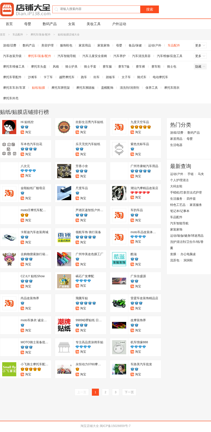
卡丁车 (48, 77)
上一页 (81, 392)
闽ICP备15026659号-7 (115, 426)
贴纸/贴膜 (38, 87)
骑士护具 (71, 66)
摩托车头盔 (38, 66)
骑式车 (141, 77)
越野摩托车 (67, 77)
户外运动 (119, 24)
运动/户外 (154, 45)
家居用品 (85, 45)
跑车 (84, 77)
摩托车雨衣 (172, 87)
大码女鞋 (176, 186)
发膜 (173, 254)
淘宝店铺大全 (89, 426)
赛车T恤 (123, 66)
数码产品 (50, 24)
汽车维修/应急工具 (169, 56)
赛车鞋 (156, 66)
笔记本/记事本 (179, 211)
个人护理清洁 (179, 180)
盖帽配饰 (107, 87)
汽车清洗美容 (141, 56)
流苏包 (174, 260)
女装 (71, 24)
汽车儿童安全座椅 (94, 56)
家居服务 (196, 205)
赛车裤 (140, 66)
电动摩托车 (160, 77)
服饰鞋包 (66, 45)
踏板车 (110, 77)
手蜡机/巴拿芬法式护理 (186, 192)
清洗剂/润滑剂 (129, 87)
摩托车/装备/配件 (41, 34)
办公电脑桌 (188, 254)
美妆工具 (94, 24)
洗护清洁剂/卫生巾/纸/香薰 (187, 245)
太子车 (126, 77)
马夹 (201, 174)
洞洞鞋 (188, 260)
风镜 (56, 66)
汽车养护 (119, 56)
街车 (96, 77)
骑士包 (171, 66)
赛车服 (107, 66)
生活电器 (176, 145)
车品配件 (18, 34)
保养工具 (152, 87)
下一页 (129, 392)
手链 (190, 174)
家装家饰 (103, 45)
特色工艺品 (178, 205)
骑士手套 (90, 66)
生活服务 (176, 198)
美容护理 (47, 45)
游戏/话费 (176, 132)
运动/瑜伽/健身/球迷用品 (187, 235)
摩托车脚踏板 (85, 87)
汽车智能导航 (67, 56)
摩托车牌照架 (60, 87)
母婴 (27, 24)
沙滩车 (32, 77)
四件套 (191, 198)
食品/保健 (135, 45)
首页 (9, 24)
